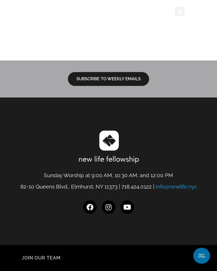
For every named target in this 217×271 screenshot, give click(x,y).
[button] (179, 11)
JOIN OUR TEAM (41, 258)
